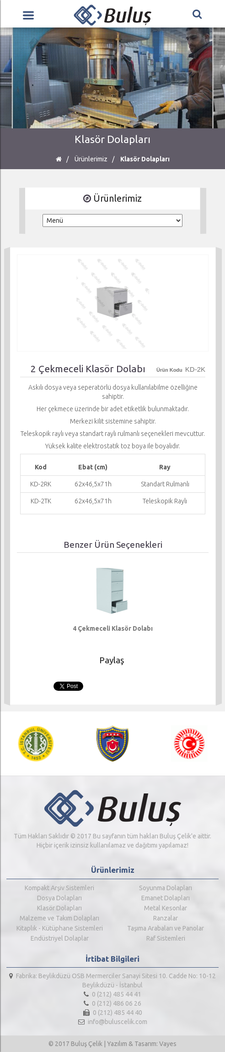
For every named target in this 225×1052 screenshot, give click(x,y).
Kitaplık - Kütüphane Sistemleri (59, 928)
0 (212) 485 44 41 (112, 994)
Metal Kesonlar (165, 908)
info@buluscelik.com (112, 1021)
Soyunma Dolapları (165, 888)
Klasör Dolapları (145, 159)
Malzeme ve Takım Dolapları (59, 918)
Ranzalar (165, 918)
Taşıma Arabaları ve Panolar (165, 928)
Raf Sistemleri (165, 938)
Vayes (168, 1043)
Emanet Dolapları (165, 898)
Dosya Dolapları (59, 898)
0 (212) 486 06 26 (112, 1003)
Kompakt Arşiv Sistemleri (59, 888)
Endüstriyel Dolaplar (60, 938)
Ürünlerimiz (91, 159)
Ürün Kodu (169, 370)
